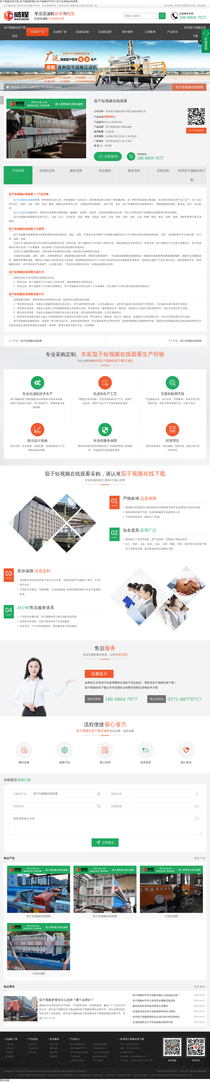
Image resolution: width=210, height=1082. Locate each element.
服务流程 (54, 1048)
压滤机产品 (37, 31)
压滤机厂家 (60, 31)
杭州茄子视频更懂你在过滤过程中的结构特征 (156, 1016)
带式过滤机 (98, 1060)
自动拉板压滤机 (100, 1056)
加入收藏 (169, 5)
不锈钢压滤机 (99, 1048)
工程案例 (150, 31)
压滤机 (21, 212)
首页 (24, 87)
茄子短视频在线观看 (52, 87)
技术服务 (10, 1056)
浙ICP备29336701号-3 (168, 1071)
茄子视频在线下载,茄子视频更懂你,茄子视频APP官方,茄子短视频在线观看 (39, 1)
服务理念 (54, 1052)
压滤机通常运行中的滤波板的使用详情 (153, 1022)
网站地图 (201, 5)
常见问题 (32, 1052)
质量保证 (54, 1056)
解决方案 (54, 1044)
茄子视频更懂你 (77, 1044)
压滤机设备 (82, 31)
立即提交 (105, 842)
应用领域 (10, 1052)
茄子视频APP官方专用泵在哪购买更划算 (154, 1000)
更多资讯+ (200, 986)
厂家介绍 (10, 1044)
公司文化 (10, 1048)
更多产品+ (200, 858)
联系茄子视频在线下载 (185, 5)
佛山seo (194, 1071)
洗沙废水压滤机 (100, 1044)
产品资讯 (172, 31)
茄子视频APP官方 (78, 1048)
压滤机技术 (33, 1048)
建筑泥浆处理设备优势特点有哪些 (150, 1006)
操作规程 (127, 31)
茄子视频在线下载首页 (15, 31)
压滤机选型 (105, 31)
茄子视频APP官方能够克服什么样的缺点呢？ (156, 995)
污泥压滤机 (75, 1056)
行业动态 (32, 1044)
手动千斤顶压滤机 (101, 1052)
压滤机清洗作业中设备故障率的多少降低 (154, 1011)
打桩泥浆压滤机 (77, 1060)
